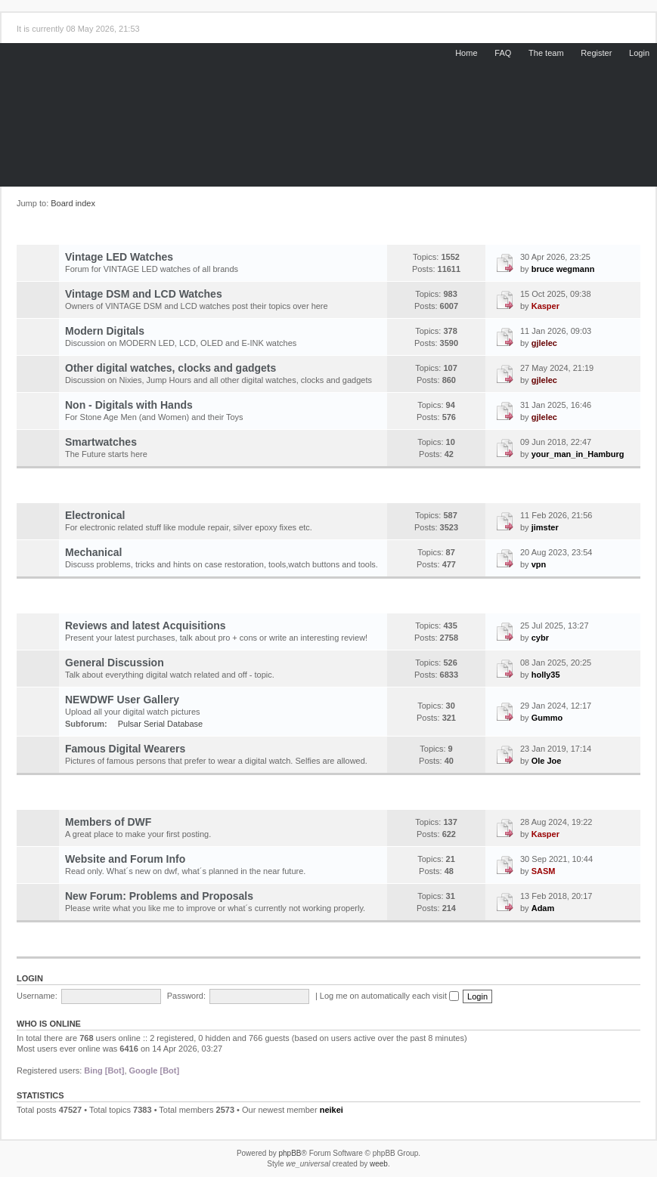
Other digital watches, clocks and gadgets (170, 368)
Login (639, 52)
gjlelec (544, 343)
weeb (379, 1164)
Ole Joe (546, 760)
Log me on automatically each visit (389, 995)
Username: (37, 995)
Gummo (547, 717)
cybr (540, 637)
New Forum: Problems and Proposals (159, 896)
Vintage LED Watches (119, 257)
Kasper (545, 305)
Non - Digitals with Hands (129, 405)
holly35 (545, 674)
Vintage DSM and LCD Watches (143, 294)
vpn (539, 564)
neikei (331, 1109)
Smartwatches (101, 442)
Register (596, 52)
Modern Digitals (104, 331)
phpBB (289, 1153)
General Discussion (114, 662)
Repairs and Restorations (202, 491)
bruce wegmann (563, 268)
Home (466, 52)
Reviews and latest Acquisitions (145, 625)
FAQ (502, 52)
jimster (545, 527)
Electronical (95, 515)
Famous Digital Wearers (125, 749)
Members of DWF (108, 822)
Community (202, 797)
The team (545, 52)
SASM (543, 871)
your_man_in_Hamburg (577, 454)
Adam (543, 908)
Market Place (201, 945)
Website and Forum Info (125, 859)
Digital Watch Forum (202, 232)
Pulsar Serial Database (160, 723)
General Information (201, 601)
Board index (73, 203)
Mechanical (93, 552)
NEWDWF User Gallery (122, 700)
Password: (186, 995)
